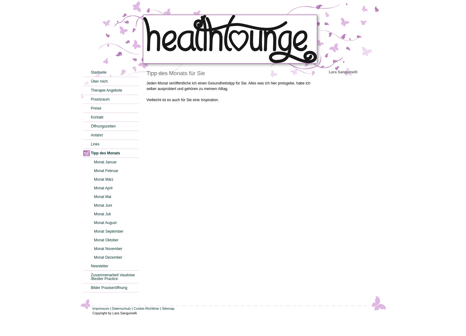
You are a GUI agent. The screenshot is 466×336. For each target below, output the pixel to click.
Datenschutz (121, 308)
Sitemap (168, 308)
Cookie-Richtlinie (146, 308)
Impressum (100, 308)
